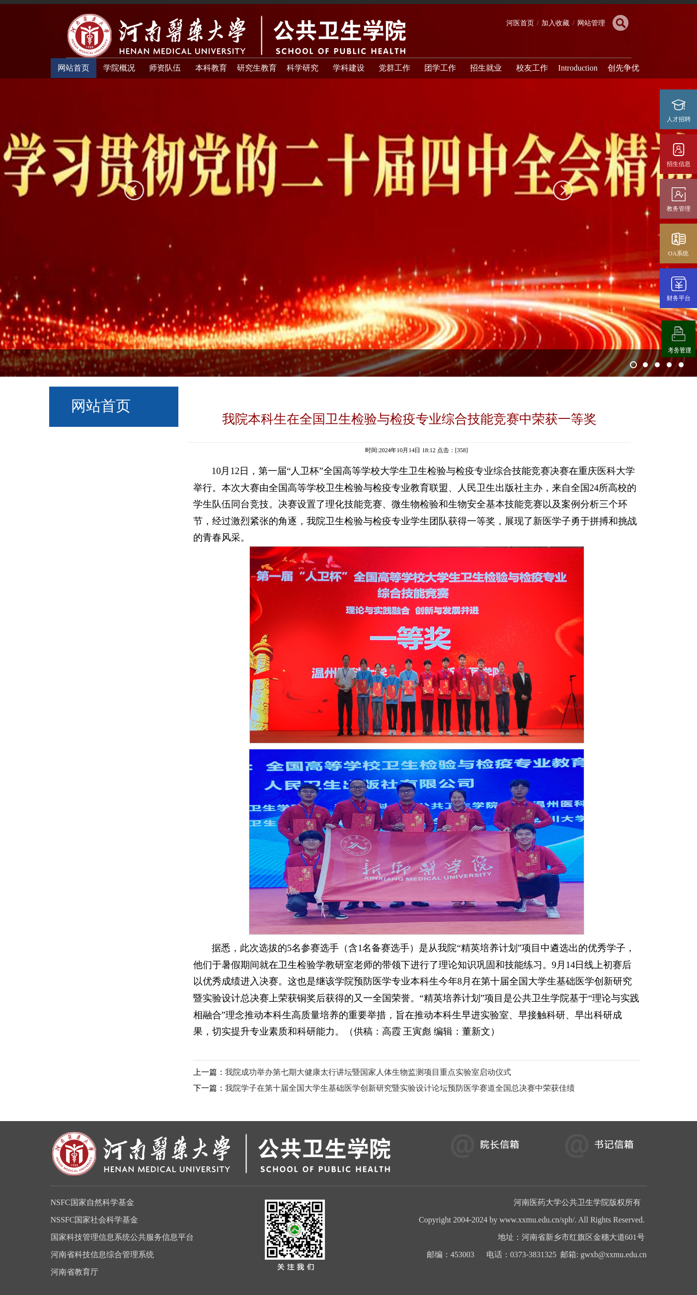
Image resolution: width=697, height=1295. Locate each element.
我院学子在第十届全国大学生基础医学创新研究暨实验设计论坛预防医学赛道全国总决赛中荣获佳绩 (400, 1088)
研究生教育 (257, 68)
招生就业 (486, 68)
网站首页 (73, 68)
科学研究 (302, 68)
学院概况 (119, 68)
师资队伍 (165, 68)
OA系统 (678, 253)
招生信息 (679, 164)
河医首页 (520, 23)
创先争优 (623, 68)
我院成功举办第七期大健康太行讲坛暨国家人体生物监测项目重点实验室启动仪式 (368, 1072)
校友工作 (532, 68)
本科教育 (211, 68)
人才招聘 (679, 119)
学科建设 (349, 68)
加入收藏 (555, 23)
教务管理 (679, 208)
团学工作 (440, 68)
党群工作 (394, 68)
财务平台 (679, 298)
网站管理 (591, 23)
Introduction (578, 68)
